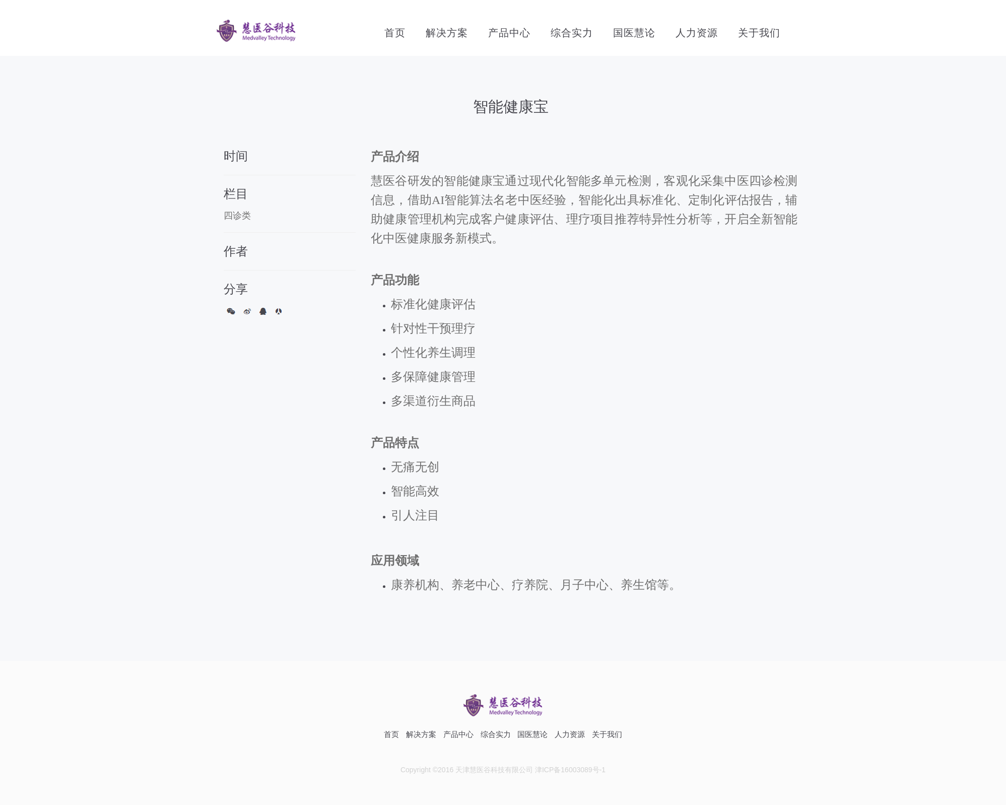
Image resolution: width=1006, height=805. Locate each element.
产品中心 (509, 32)
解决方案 (447, 32)
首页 (395, 32)
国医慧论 (634, 32)
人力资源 (697, 32)
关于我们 (759, 32)
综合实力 (572, 32)
